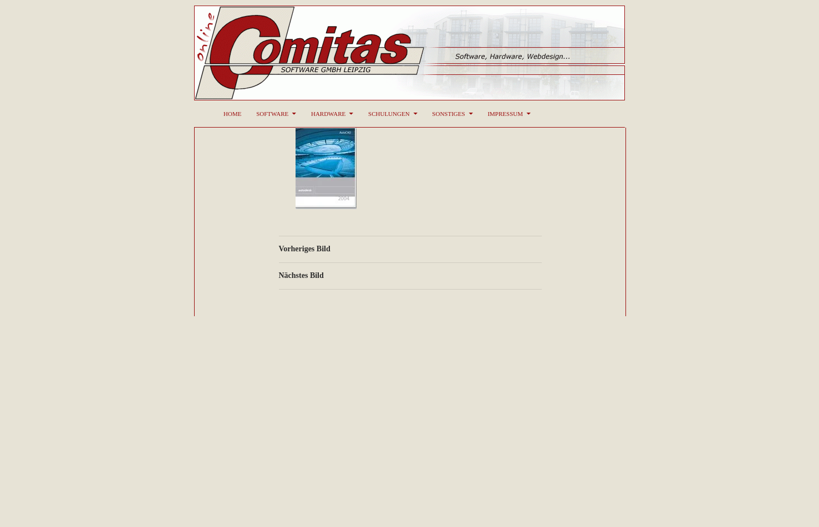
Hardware (328, 113)
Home (232, 113)
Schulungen (389, 113)
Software (272, 113)
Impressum (505, 113)
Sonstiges (448, 113)
